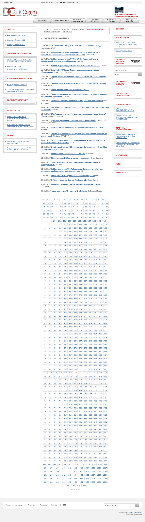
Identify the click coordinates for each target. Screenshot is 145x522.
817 (65, 415)
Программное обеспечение (19, 54)
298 (70, 274)
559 (75, 344)
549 (90, 341)
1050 (105, 478)
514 (45, 334)
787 (45, 408)
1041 (51, 478)
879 (50, 433)
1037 (93, 475)
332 (45, 284)
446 (95, 313)
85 (56, 217)
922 (70, 443)
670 (45, 376)
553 (45, 344)
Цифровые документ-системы (121, 61)
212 (95, 249)
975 (75, 457)
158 (85, 235)
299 (75, 274)
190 (50, 246)
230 (55, 256)
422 (105, 306)
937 (80, 447)
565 (105, 344)
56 (69, 210)
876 (100, 429)
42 (77, 207)
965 (90, 454)
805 (70, 411)
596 (65, 355)
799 (105, 408)
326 (80, 281)
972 (60, 457)
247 (75, 260)
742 (80, 394)
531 (65, 337)
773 (105, 401)
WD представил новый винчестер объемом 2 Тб (125, 109)
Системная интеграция (17, 100)
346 (50, 288)
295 (55, 274)
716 (80, 387)
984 (55, 461)
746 (100, 394)
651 (80, 369)
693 (95, 380)
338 (75, 284)
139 (55, 231)
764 (60, 401)
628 (95, 362)
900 (90, 436)
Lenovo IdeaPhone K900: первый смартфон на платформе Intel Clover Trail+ (127, 144)
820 (80, 415)
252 (100, 260)
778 (65, 404)
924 (80, 443)
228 (45, 256)
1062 (67, 485)
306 (45, 277)
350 (70, 288)
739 (65, 394)
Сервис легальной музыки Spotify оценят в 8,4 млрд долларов (19, 148)
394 (95, 298)
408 (100, 302)
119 (85, 224)
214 (105, 249)
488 (45, 327)
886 (85, 433)
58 (77, 210)
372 (50, 295)
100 (54, 221)
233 (70, 256)
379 (85, 295)
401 (65, 302)
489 (50, 327)
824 (100, 415)
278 (100, 267)
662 (70, 373)
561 (85, 344)
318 (105, 277)
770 (90, 401)
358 (45, 291)
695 (105, 380)
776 (55, 404)
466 (65, 320)
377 (75, 295)
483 (85, 323)
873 (85, 429)
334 (55, 284)
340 (85, 284)
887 (90, 433)
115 (65, 224)
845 (75, 422)
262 (85, 263)
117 (75, 224)
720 (100, 387)
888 (95, 433)
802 (55, 411)
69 (56, 214)
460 (100, 316)
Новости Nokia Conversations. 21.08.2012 (68, 154)
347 (55, 288)
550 (95, 341)
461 (105, 316)
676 (75, 376)
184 (85, 242)
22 (60, 203)
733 (100, 390)
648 (65, 369)
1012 (75, 468)
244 (60, 260)
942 (105, 447)
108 (94, 221)
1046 (81, 478)
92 (86, 217)
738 (60, 394)
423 (45, 309)
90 (77, 217)
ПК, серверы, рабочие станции (121, 83)
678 (85, 376)
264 (95, 263)
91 (81, 217)
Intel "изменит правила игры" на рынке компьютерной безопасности (20, 125)
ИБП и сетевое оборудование (122, 94)
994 (105, 461)
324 (70, 281)
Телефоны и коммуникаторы (123, 129)
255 (50, 263)
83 (48, 217)
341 (90, 284)
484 (90, 323)
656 (105, 369)
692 (90, 380)
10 (78, 200)
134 (95, 228)
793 (75, 408)
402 (70, 302)
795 (85, 408)
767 (75, 401)
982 (45, 461)
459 (95, 316)
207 (70, 249)
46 (94, 207)
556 (60, 344)
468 (75, 320)
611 (75, 358)
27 (81, 203)
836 (95, 418)
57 (73, 210)
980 (100, 457)
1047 (87, 478)
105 (79, 221)
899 (85, 436)
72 (69, 214)
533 (75, 337)
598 (75, 355)
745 (95, 394)
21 (56, 203)
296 (60, 274)
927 (95, 443)
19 (48, 203)
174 (100, 238)
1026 (93, 471)
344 (105, 284)
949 (75, 450)
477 (55, 323)
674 (65, 376)
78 (94, 214)
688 (70, 380)
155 (70, 235)
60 (86, 210)
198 (90, 246)
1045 (75, 478)
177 (50, 242)
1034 (75, 475)
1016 (99, 468)
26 (77, 203)
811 (100, 411)
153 (60, 235)
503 (55, 330)
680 (95, 376)
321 (55, 281)
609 (65, 358)
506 (70, 330)
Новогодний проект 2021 (16, 40)
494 (75, 327)
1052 (51, 482)
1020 (57, 471)
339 (80, 284)
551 (100, 341)
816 (60, 415)
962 (75, 454)
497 (90, 327)
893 (55, 436)
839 (45, 422)
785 (100, 404)
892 (50, 436)
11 (82, 200)
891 (45, 436)
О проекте (32, 505)
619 (50, 362)
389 (70, 298)
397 (45, 302)
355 (95, 288)
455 (75, 316)
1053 (57, 482)
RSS (64, 505)
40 (69, 207)
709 (45, 387)
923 (75, 443)
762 (50, 401)
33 (107, 203)
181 (70, 242)
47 (98, 207)
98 (45, 221)
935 (70, 447)
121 (95, 224)
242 (50, 260)
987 (70, 461)
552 (105, 341)
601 (90, 355)
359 (50, 291)
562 (90, 344)
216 (50, 253)
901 (95, 436)
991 (90, 461)
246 (70, 260)
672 (55, 376)
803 (60, 411)
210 (85, 249)
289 (90, 270)
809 (90, 411)
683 (45, 380)
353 (85, 288)
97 (107, 217)
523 (90, 334)
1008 (51, 468)
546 (75, 341)
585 (75, 351)
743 (85, 394)
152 (55, 235)
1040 (45, 478)
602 (95, 355)
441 (70, 313)
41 (73, 207)
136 (105, 228)
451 (55, 316)
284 (65, 270)
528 (50, 337)
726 (65, 390)
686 (60, 380)
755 (80, 397)
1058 (87, 482)
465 (60, 320)
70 (60, 214)
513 (105, 330)
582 (60, 351)
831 (70, 418)
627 (90, 362)
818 (70, 415)
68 (52, 214)
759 (100, 397)
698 (55, 383)
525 (100, 334)
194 (70, 246)
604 (105, 355)
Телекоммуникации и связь (19, 78)
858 (75, 425)
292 (105, 270)
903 (105, 436)
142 (70, 231)
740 (70, 394)
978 (90, 457)
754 (75, 397)
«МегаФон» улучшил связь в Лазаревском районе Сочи (74, 184)
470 (85, 320)
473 (100, 320)
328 (90, 281)
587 (85, 351)
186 (95, 242)
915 (100, 440)
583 (65, 351)
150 (45, 235)
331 (105, 281)
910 (75, 440)
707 (100, 383)
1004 (94, 464)
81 (107, 214)
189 (45, 246)
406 (90, 302)
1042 (57, 478)
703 (80, 383)
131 (80, 228)
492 (65, 327)
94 (94, 217)
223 (85, 253)
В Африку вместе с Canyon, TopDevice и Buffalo (71, 180)
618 (45, 362)
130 (75, 228)
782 (85, 404)
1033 (69, 475)
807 (80, 411)
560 (80, 344)
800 (45, 411)
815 (55, 415)
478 (60, 323)
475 (45, 323)
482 (80, 323)
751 (60, 397)
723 (50, 390)
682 (105, 376)
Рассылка (43, 505)
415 (70, 306)
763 (55, 401)
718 (90, 387)
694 (100, 380)
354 (90, 288)
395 (100, 298)
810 (95, 411)
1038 (99, 475)
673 (60, 376)
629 (100, 362)
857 (70, 425)
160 (95, 235)
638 (80, 365)
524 (95, 334)
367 (90, 291)
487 (105, 323)
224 (90, 253)
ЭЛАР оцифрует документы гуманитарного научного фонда (76, 46)
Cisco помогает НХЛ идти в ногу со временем (70, 158)
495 (80, 327)
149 (105, 231)
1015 (93, 468)
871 (75, 429)
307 (50, 277)
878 (45, 433)
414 (65, 306)
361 (60, 291)
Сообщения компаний (57, 38)
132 (85, 228)
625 (80, 362)
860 (85, 425)
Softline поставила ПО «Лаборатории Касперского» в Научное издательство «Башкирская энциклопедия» (72, 170)
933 (60, 447)
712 (60, 387)
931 (50, 447)
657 (45, 373)
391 (80, 298)
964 (85, 454)
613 (85, 358)
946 (60, 450)
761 (45, 401)
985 (60, 461)
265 (100, 263)
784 (95, 404)
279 (105, 267)
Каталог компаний (60, 20)
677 (80, 376)
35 (48, 207)
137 (45, 231)
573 (80, 348)
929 (105, 443)
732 (95, 390)
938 (85, 447)
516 (55, 334)
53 (56, 210)
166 (60, 238)
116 (70, 224)
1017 (105, 468)
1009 (57, 468)
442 (75, 313)
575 (90, 348)
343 (100, 284)
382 (100, 295)
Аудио (118, 164)
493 (70, 327)
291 (100, 270)
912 (85, 440)
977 (85, 457)
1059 (93, 482)
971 (55, 457)
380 (90, 295)
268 (50, 267)
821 (85, 415)
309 (60, 277)
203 (50, 249)
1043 (63, 478)
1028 (105, 471)
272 (70, 267)
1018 (45, 471)
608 (60, 358)
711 (55, 387)
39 (65, 207)
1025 (87, 471)
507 (75, 330)
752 (65, 397)
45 (90, 207)
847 (85, 422)
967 (100, 454)
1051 (45, 482)
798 (100, 408)
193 (65, 246)
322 (60, 281)
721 (105, 387)
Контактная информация (15, 505)
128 (65, 228)
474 (105, 320)
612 (80, 358)
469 (80, 320)
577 (100, 348)
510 (90, 330)
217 (55, 253)
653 (90, 369)
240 (105, 256)
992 (95, 461)
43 (81, 207)
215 (45, 253)
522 (85, 334)
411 (50, 306)
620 (55, 362)
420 (95, 306)
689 (75, 380)
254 (45, 263)
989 (80, 461)
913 (90, 440)
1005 (100, 464)
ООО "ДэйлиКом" (135, 512)
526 (105, 334)
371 (45, 295)
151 (50, 235)
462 (45, 320)
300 (80, 274)
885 (80, 433)
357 (105, 288)
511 (95, 330)
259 (70, 263)
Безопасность (13, 110)
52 (52, 210)
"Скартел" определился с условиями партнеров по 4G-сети (20, 90)
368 (95, 291)
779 (70, 404)
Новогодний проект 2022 (16, 35)
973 (65, 457)
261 (80, 263)
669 (105, 373)
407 (95, 302)
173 (95, 238)
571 (70, 348)
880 (55, 433)
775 (50, 404)
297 (65, 274)
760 (105, 397)
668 (100, 373)
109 (99, 221)
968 (105, 454)
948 (70, 450)
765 (65, 401)
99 (49, 221)
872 (80, 429)
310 (65, 277)
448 (105, 313)
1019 (51, 471)
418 (85, 306)
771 (95, 401)
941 (100, 447)
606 (50, 358)
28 (86, 203)
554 (50, 344)
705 (90, 383)
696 (45, 383)
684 (50, 380)
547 (80, 341)
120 (90, 224)
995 (44, 464)
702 (75, 383)
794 (80, 408)
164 (50, 238)
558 (70, 344)
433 (95, 309)
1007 (45, 468)
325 (75, 281)
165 (55, 238)
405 (85, 302)
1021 (63, 471)
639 (85, 365)
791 (65, 408)
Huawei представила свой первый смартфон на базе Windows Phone (125, 136)
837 (100, 418)
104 (74, 221)
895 (65, 436)
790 (60, 408)
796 (90, 408)
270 (60, 267)
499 (100, 327)
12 (86, 200)
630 (105, 362)
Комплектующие (123, 104)
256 (55, 263)
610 (70, 358)
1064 (79, 485)
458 (90, 316)
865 (45, 429)
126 (55, 228)
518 (65, 334)
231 (60, 256)
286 (75, 270)
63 (98, 210)
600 (85, 355)
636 (70, 365)
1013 (81, 468)
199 (95, 246)
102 (64, 221)
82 (44, 217)
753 (70, 397)
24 (69, 203)
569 (60, 348)
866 (50, 429)
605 (45, 358)
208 (75, 249)
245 (65, 260)
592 (45, 355)
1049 (99, 478)
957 (50, 454)
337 (70, 284)
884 (75, 433)
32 (102, 203)
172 (90, 238)
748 (45, 397)
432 (90, 309)
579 (45, 351)
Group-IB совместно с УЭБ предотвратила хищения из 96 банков (18, 118)
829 (60, 418)
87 (65, 217)
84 (52, 217)
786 (105, 404)
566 (45, 348)
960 (65, 454)
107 (89, 221)
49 (107, 207)
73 (73, 214)
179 (60, 242)
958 (55, 454)
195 (75, 246)
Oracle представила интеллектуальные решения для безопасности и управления (19, 67)
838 (105, 418)
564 (100, 344)
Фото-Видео (121, 155)
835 (90, 418)
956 (45, 454)
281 (50, 270)
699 (60, 383)
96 (102, 217)
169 (75, 238)
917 (45, 443)
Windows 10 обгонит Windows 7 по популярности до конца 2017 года (19, 60)
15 (99, 200)
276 (90, 267)
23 (65, 203)
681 (100, 376)
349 (65, 288)
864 (105, 425)
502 (50, 330)
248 (80, 260)
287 (80, 270)
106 (84, 221)
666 (90, 373)
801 (50, 411)
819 (75, 415)
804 (65, 411)
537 (95, 337)
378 (80, 295)
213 (100, 249)
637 (75, 365)
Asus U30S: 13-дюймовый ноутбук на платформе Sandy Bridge (126, 44)
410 (45, 306)
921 (65, 443)
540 (45, 341)
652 (85, 369)
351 (75, 288)
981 (105, 457)
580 (50, 351)
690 (80, 380)
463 (50, 320)
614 (90, 358)
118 (80, 224)
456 (80, 316)
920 (60, 443)
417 (80, 306)
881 (60, 433)
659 (55, 373)
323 (65, 281)
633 (55, 365)
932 (55, 447)
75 (81, 214)
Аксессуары (121, 173)
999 (64, 464)
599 (80, 355)
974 (70, 457)
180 (65, 242)
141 (65, 231)
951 (85, 450)
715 (75, 387)
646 (55, 369)
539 (105, 337)
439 (60, 313)
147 (95, 231)
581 (55, 351)
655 (100, 369)
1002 (82, 464)
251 (95, 260)
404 (80, 302)
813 (45, 415)
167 (65, 238)
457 (85, 316)
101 (59, 221)
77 (90, 214)
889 (100, 433)
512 (100, 330)
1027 (99, 471)
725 (60, 390)
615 (95, 358)
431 (85, 309)
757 (90, 397)
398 (50, 302)
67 (48, 214)
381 (95, 295)
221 (75, 253)
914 (95, 440)
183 (80, 242)
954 (100, 450)
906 (55, 440)
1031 (57, 475)
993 (100, 461)
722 (45, 390)
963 (80, 454)
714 (70, 387)
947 (65, 450)
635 (65, 365)
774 (45, 404)
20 (52, 203)
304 (100, 274)
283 (60, 270)
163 (45, 238)
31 (98, 203)
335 (60, 284)
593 (50, 355)
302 (90, 274)
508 (80, 330)
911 (80, 440)
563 (95, 344)
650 (75, 369)
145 (85, 231)
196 (80, 246)
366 (85, 291)
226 (100, 253)
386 (55, 298)
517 (60, 334)
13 (90, 200)
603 (100, 355)
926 (90, 443)
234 (75, 256)
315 (90, 277)
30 (94, 203)
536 (90, 337)
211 (90, 249)
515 (50, 334)
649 (70, 369)
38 (60, 207)
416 (75, 306)
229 (50, 256)
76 (86, 214)
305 (105, 274)
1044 (69, 478)
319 (45, 281)
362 (65, 291)
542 (55, 341)
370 (105, 291)
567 (50, 348)
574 (85, 348)
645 (50, 369)
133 (90, 228)
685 (55, 380)
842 (60, 422)
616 (100, 358)
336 (65, 284)
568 (55, 348)
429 (75, 309)
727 (70, 390)
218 (60, 253)
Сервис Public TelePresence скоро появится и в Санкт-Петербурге (78, 77)
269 (55, 267)
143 (75, 231)
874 (90, 429)
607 (55, 358)
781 (80, 404)
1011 (69, 468)
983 (50, 461)
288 (85, 270)
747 (105, 394)
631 (45, 365)
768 (80, 401)
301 (85, 274)
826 (45, 418)
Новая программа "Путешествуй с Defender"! (70, 191)
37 (56, 207)
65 (107, 210)
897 (75, 436)
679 (90, 376)
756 (85, 397)
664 (80, 373)
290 (95, 270)
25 (73, 203)
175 (105, 238)
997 (54, 464)
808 (85, 411)
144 (80, 231)
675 (70, 376)
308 (55, 277)
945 (55, 450)
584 (70, 351)
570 (65, 348)
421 (100, 306)
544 (65, 341)
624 (75, 362)
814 (50, 415)
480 (70, 323)
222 (80, 253)
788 (50, 408)
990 (85, 461)
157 (80, 235)
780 (75, 404)
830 (65, 418)
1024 (81, 471)
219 (65, 253)
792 (70, 408)
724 (55, 390)
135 (100, 228)
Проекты (11, 29)
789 (55, 408)
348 (60, 288)
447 (100, 313)
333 (50, 284)
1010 (63, 468)
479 (65, 323)
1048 (93, 478)
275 (85, 267)
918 (50, 443)
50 (44, 210)
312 (75, 277)
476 (50, 323)
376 (70, 295)
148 (100, 231)
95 (98, 217)
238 (95, 256)
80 (102, 214)
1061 (105, 482)
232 (65, 256)
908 (65, 440)
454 (70, 316)
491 (60, 327)
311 (70, 277)
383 (105, 295)
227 (105, 253)
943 (45, 450)
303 (95, 274)
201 (105, 246)
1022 (69, 471)
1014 (87, 468)
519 (70, 334)
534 (80, 337)
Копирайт (54, 505)
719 (95, 387)
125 (50, 228)
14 (95, 200)
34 (44, 207)
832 (75, 418)
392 (85, 298)
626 (85, 362)
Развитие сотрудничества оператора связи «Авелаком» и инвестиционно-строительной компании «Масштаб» (70, 53)
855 (60, 425)
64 (102, 210)
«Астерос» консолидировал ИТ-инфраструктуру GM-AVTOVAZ (77, 127)
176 (45, 242)
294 (50, 274)
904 (45, 440)
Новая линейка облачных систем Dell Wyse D (70, 90)
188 (105, 242)
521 (80, 334)
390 (75, 298)
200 (100, 246)
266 (105, 263)
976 (80, 457)
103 (69, 221)
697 (50, 383)
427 (65, 309)
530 (60, 337)
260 (75, 263)
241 (45, 260)
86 (60, 217)
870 (70, 429)
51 (48, 210)
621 (60, 362)
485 (95, 323)
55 (65, 210)
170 (80, 238)
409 (105, 302)
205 (60, 249)
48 (102, 207)
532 (70, 337)
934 (65, 447)
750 (55, 397)
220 (70, 253)
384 (45, 298)
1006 (105, 464)
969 (45, 457)
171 (85, 238)
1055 (69, 482)
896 (70, 436)
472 (95, 320)
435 (105, 309)
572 (75, 348)
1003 (88, 464)
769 (85, 401)
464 (55, 320)
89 (73, 217)
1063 (73, 485)
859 (80, 425)
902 (100, 436)
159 (90, 235)
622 (65, 362)
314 (85, 277)
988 (75, 461)
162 (105, 235)
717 (85, 387)
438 (55, 313)
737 (55, 394)
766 (70, 401)
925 (85, 443)
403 (75, 302)
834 (85, 418)
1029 (45, 475)
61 (90, 210)
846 (80, 422)
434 (100, 309)
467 (70, 320)
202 (45, 249)
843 (65, 422)
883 (70, 433)
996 (49, 464)
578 (105, 348)
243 (55, 260)
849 (95, 422)
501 (45, 330)
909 (70, 440)
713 (65, 387)
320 (50, 281)
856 (65, 425)
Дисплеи (120, 29)
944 (50, 450)
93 (90, 217)
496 (85, 327)
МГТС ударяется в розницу (17, 85)
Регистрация (42, 20)
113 (55, 224)
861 (90, 425)
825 (105, 415)
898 (80, 436)
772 (100, 401)
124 (45, 228)
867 (55, 429)
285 (70, 270)
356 (100, 288)
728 (75, 390)
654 (95, 369)
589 (95, 351)
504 (60, 330)
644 (45, 369)
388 (65, 298)
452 (60, 316)
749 (50, 397)
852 (45, 425)
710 (50, 387)
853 (50, 425)
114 (60, 224)
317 (100, 277)
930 (45, 447)
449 (45, 316)
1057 (81, 482)
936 (75, 447)
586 (80, 351)
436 (45, 313)
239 (100, 256)
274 (80, 267)
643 (105, 365)
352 (80, 288)
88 (69, 217)
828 (55, 418)
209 (80, 249)
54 (60, 210)
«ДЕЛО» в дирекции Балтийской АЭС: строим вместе (73, 121)
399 (55, 302)
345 (45, 288)
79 (98, 214)
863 (100, 425)
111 (45, 224)
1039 (105, 475)
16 (103, 200)
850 (100, 422)
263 (90, 263)
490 (55, 327)
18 (44, 203)
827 (50, 418)
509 (85, 330)
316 (95, 277)
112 (50, 224)
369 (100, 291)
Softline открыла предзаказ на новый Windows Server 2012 (75, 66)
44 (86, 207)
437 (50, 313)
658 (50, 373)
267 (45, 267)
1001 (76, 464)
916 (105, 440)
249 (85, 260)
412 (55, 306)
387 (60, 298)
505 (65, 330)
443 (80, 313)
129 (70, 228)
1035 (81, 475)
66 (44, 214)
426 (60, 309)
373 (55, 295)
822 (90, 415)
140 (60, 231)
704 (85, 383)
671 (50, 376)
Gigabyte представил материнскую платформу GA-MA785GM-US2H (126, 117)
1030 (51, 475)
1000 (70, 464)
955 (105, 450)
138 (50, 231)
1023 (75, 471)
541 (50, 341)
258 (65, 263)
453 (65, 316)
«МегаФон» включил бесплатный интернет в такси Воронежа (77, 101)
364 (75, 291)
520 (75, 334)
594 (55, 355)
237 (90, 256)
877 (105, 429)
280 (45, 270)
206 (65, 249)
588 (90, 351)
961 (70, 454)
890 (105, 433)
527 (45, 337)
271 (65, 267)
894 (60, 436)
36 (52, 207)
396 (105, 298)
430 (80, 309)
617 (105, 358)
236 (85, 256)
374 (60, 295)
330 (100, 281)
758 (95, 397)
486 (100, 323)
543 (60, 341)
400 (60, 302)
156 (75, 235)
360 (55, 291)
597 (70, 355)
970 (50, 457)
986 (65, 461)
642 (100, 365)
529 (55, 337)
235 (80, 256)
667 (95, 373)
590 (100, 351)
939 (90, 447)
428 (70, 309)
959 (60, 454)
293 (45, 274)
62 (94, 210)
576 (95, 348)
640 (90, 365)
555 (55, 344)
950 (80, 450)
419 (90, 306)
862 (95, 425)
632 (50, 365)
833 (80, 418)
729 (80, 390)
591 (105, 351)
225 (95, 253)
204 (55, 249)
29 (90, 203)
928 (100, 443)
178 (55, 242)
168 (70, 238)
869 (65, 429)
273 (75, 267)
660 (60, 373)
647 (60, 369)
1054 (63, 482)
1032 (63, 475)
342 (95, 284)
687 (65, 380)
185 (90, 242)
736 (50, 394)
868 (60, 429)
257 (60, 263)
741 (75, 394)
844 (70, 422)
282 (55, 270)
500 (105, 327)
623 (70, 362)
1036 (87, 475)
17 (107, 200)
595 (60, 355)
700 (65, 383)
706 (95, 383)
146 (90, 231)
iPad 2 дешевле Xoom (124, 51)
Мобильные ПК (122, 38)
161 (100, 235)
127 (60, 228)
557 (65, 344)
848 (90, 422)
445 (90, 313)
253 (105, 260)
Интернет (11, 135)
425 (55, 309)
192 (60, 246)
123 (105, 224)
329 (95, 281)
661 (65, 373)
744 (90, 394)
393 (90, 298)
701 (70, 383)
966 (95, 454)
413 (60, 306)
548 (85, 341)
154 (65, 235)
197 (85, 246)
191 (55, 246)
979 (95, 457)
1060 (99, 482)
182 (75, 242)
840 (50, 422)
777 (60, 404)
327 (85, 281)
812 (105, 411)
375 (65, 295)
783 (90, 404)
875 (95, 429)
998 (59, 464)
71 (65, 214)
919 (55, 443)
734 (105, 390)
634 (60, 365)
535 (85, 337)
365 (80, 291)
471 (90, 320)
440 (65, 313)
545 (70, 341)
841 (55, 422)
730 (85, 390)
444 (85, 313)
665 (85, 373)
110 (105, 221)
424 (50, 309)
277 (95, 267)
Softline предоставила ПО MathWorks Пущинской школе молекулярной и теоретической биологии (69, 60)
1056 (75, 482)
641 (95, 365)
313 (80, 277)
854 (55, 425)
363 (70, 291)
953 (95, 450)
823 (95, 415)
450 (50, 316)
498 (95, 327)
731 (90, 390)
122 (100, 224)
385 (50, 298)
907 (60, 440)
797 (95, 408)
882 (65, 433)
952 (90, 450)
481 (75, 323)
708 (105, 383)
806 (75, 411)
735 (45, 394)
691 (85, 380)
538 (100, 337)
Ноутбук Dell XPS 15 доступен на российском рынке (73, 176)
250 (90, 260)
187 (100, 242)
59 (81, 210)
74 (77, 214)
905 (50, 440)
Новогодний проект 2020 (16, 45)
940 (95, 447)
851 (105, 422)
